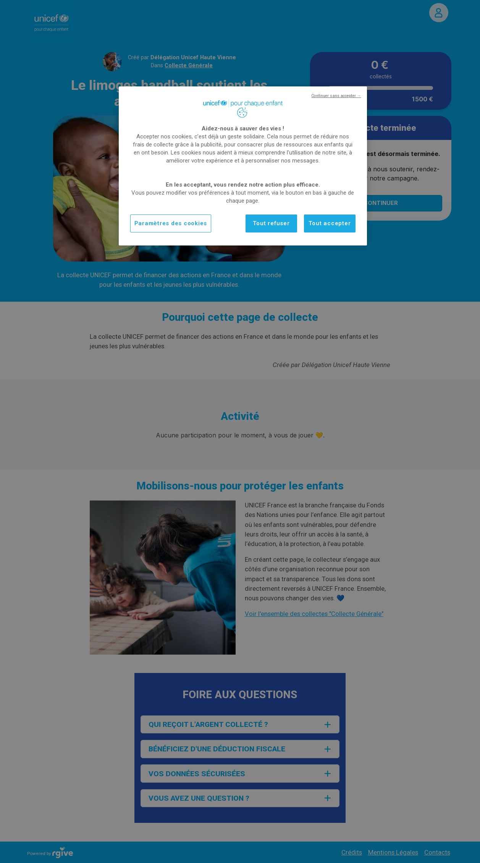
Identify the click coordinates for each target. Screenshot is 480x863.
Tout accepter (330, 223)
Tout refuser (271, 223)
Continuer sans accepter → (336, 95)
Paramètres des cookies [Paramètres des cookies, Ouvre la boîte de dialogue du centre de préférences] (170, 223)
